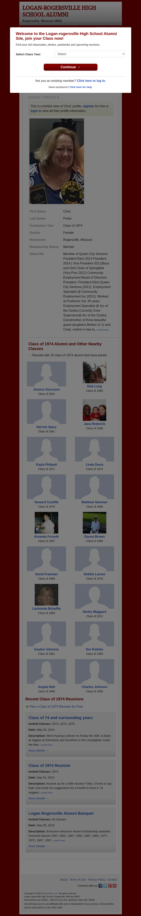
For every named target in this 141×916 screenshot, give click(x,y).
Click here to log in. (91, 80)
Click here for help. (80, 87)
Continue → (70, 67)
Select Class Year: (28, 54)
